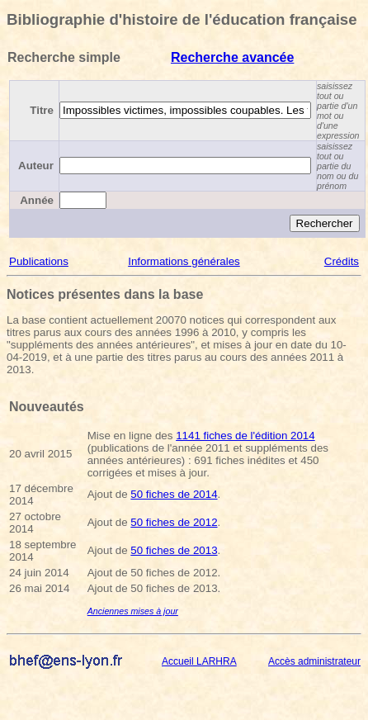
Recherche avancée (232, 57)
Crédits (341, 261)
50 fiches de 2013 (173, 550)
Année (37, 200)
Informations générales (184, 261)
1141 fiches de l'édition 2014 (245, 435)
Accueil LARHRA (199, 661)
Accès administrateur (314, 661)
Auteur (36, 165)
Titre (42, 110)
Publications (38, 261)
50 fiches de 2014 (173, 494)
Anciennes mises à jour (132, 611)
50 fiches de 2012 (173, 522)
